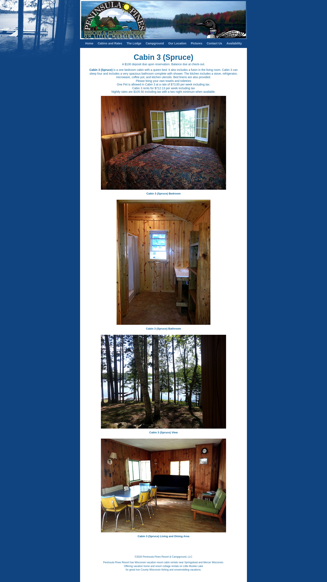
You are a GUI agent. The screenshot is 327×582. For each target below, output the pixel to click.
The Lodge (134, 43)
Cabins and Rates (110, 43)
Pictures (196, 43)
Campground (155, 43)
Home (89, 43)
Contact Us (214, 43)
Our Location (177, 43)
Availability (234, 43)
